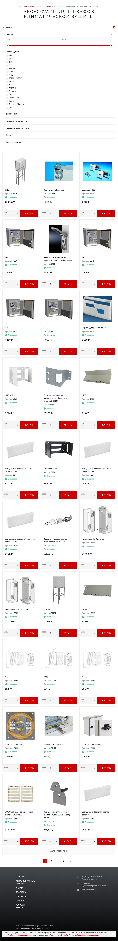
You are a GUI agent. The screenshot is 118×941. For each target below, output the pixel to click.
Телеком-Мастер (16, 104)
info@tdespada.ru (89, 890)
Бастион (12, 91)
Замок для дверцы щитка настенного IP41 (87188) (55, 540)
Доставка (21, 892)
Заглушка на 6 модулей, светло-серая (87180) (19, 470)
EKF (10, 56)
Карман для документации (94, 328)
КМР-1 (85, 609)
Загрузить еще (59, 851)
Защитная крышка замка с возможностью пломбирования (58, 258)
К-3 (6, 328)
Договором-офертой (58, 935)
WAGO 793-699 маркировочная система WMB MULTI (19, 813)
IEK (10, 62)
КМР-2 (85, 395)
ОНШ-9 (47, 609)
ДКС (11, 94)
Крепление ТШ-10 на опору (17, 609)
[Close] (113, 934)
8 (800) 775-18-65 (91, 876)
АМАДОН (13, 88)
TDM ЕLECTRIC (15, 78)
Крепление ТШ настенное (55, 190)
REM (11, 72)
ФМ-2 (46, 677)
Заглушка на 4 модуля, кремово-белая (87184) (96, 470)
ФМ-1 (7, 677)
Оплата (19, 888)
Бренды (20, 877)
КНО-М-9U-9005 (50, 468)
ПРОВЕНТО (14, 98)
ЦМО (11, 107)
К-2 (6, 257)
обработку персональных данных (21, 935)
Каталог (20, 901)
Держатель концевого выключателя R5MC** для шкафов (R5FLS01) (55, 398)
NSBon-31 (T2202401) (14, 744)
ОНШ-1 (8, 190)
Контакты (21, 896)
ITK (10, 65)
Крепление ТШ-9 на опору (93, 539)
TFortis (12, 81)
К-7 (45, 328)
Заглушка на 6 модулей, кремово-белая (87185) (20, 540)
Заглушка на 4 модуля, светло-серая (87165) (95, 813)
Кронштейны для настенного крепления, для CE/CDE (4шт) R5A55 (57, 815)
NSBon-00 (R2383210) (53, 744)
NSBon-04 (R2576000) (91, 744)
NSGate (12, 68)
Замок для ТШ (88, 190)
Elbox (11, 59)
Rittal (11, 75)
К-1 (83, 257)
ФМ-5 (84, 677)
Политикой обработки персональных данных (87, 935)
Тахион (12, 101)
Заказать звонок (89, 879)
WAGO (11, 85)
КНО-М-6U (9, 395)
